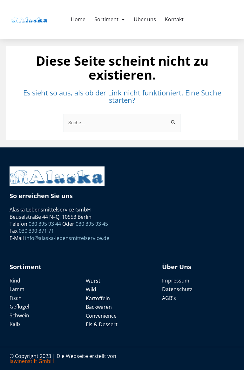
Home (78, 19)
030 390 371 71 (36, 230)
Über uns (145, 19)
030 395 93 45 (92, 223)
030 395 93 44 (45, 223)
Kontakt (174, 19)
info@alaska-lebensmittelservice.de (67, 238)
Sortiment (109, 19)
